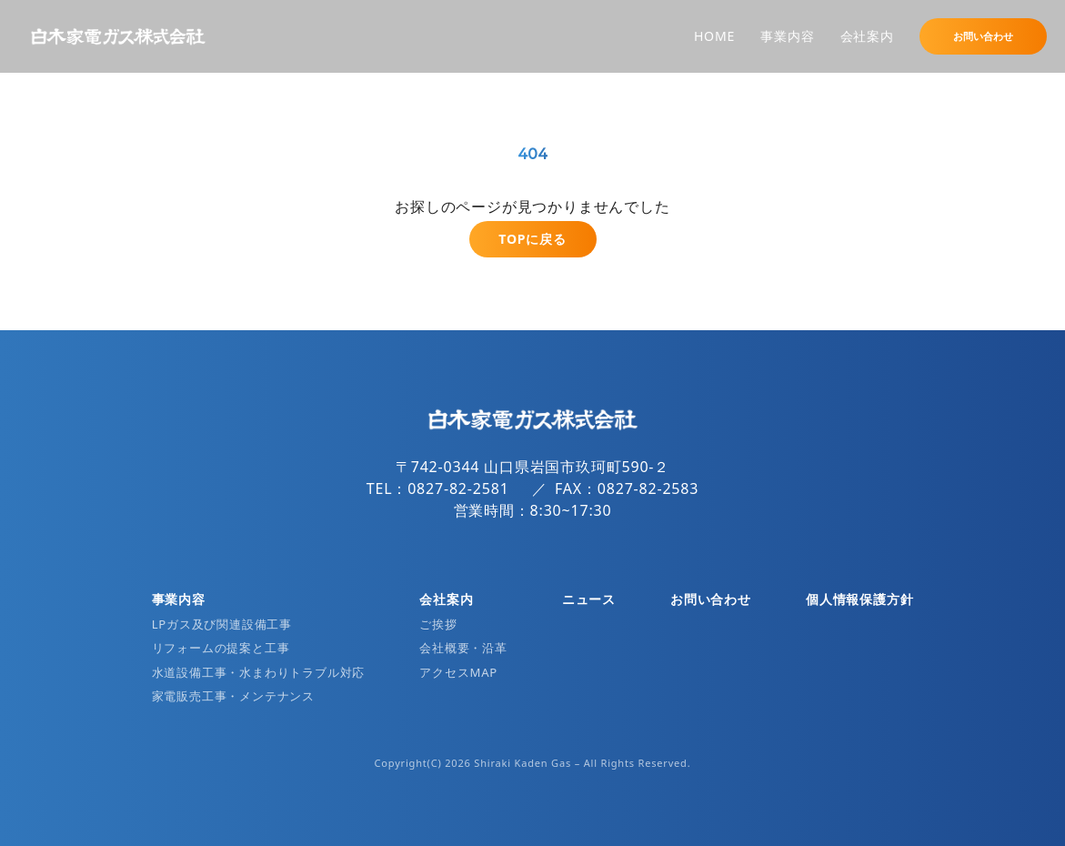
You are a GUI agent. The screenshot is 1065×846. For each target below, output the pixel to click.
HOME (714, 36)
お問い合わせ (983, 36)
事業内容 (787, 36)
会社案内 (867, 36)
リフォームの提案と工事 (221, 648)
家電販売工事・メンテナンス (233, 696)
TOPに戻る (532, 238)
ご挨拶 (438, 624)
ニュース (589, 599)
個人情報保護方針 (859, 599)
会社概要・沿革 (463, 648)
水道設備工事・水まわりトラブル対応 (259, 672)
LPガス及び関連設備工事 (222, 624)
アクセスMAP (458, 672)
